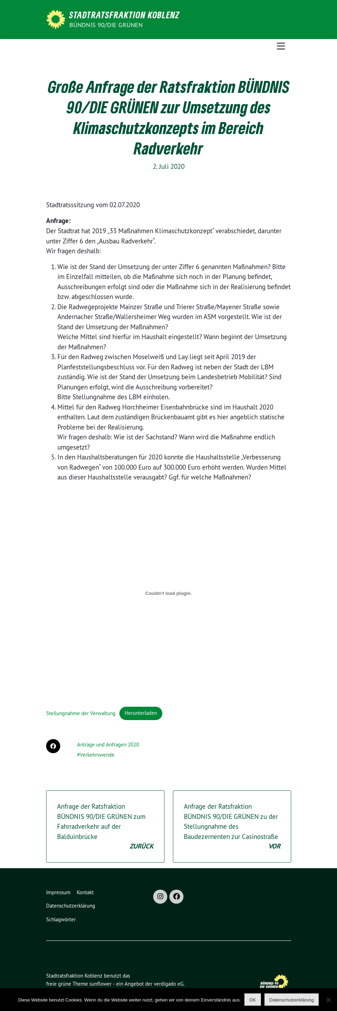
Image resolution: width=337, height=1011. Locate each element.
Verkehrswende (97, 754)
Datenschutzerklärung (70, 905)
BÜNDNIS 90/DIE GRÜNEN (106, 25)
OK (252, 1000)
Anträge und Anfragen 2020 (108, 744)
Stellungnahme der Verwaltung (81, 713)
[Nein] (328, 999)
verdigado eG (168, 983)
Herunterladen (141, 713)
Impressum (58, 892)
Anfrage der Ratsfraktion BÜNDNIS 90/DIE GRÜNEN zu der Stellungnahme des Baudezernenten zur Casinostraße (232, 827)
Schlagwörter (61, 919)
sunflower (100, 983)
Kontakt (85, 892)
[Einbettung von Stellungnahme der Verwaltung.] (168, 593)
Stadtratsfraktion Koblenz (124, 14)
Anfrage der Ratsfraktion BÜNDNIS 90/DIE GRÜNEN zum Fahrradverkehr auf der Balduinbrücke (105, 827)
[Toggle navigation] (281, 46)
